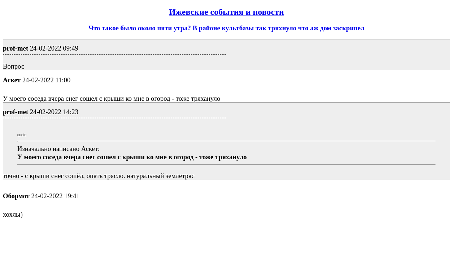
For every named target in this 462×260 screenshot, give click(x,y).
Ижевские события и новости (226, 12)
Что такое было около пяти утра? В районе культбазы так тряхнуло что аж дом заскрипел (226, 28)
